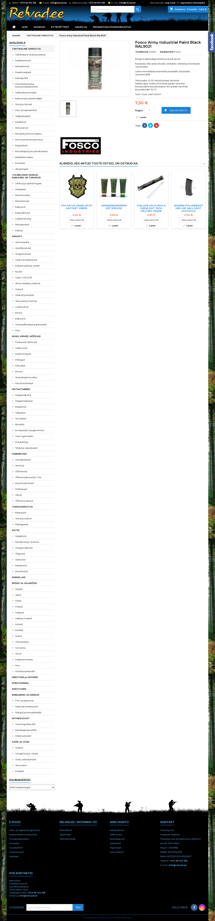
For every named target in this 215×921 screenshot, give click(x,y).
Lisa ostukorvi (175, 110)
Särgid (19, 589)
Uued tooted (16, 852)
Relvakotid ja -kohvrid (27, 542)
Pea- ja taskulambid (26, 110)
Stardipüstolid (23, 459)
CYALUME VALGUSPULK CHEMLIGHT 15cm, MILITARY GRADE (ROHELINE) (151, 209)
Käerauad (20, 512)
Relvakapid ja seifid (25, 730)
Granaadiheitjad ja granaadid (31, 324)
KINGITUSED (19, 689)
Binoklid (19, 424)
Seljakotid (20, 536)
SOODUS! (39, 27)
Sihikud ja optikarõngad (28, 183)
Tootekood (141, 51)
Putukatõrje (21, 442)
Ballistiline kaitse (24, 157)
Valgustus (20, 412)
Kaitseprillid (21, 78)
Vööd (18, 653)
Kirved (18, 371)
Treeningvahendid (25, 724)
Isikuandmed (117, 830)
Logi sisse (170, 3)
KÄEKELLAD (19, 577)
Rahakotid (21, 565)
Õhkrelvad (21, 471)
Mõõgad (20, 359)
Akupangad (21, 169)
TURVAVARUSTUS (22, 506)
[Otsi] (116, 9)
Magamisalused (23, 401)
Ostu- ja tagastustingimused (24, 830)
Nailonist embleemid (26, 706)
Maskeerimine (23, 60)
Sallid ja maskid (23, 618)
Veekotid (20, 559)
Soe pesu (20, 647)
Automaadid (22, 242)
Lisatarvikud (21, 306)
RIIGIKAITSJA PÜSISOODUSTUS (112, 27)
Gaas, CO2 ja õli (23, 277)
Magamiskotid (23, 395)
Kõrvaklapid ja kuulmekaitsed (31, 151)
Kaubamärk (167, 51)
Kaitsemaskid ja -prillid (27, 265)
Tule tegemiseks (24, 436)
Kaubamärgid (20, 780)
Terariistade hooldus (26, 377)
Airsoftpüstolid (23, 248)
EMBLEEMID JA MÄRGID (25, 694)
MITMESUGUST (21, 718)
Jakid (18, 595)
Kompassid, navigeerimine (29, 430)
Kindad (19, 630)
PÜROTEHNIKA (20, 683)
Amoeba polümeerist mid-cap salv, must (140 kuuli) (188, 208)
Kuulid (18, 271)
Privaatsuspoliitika (19, 839)
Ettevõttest (60, 27)
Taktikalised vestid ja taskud (30, 54)
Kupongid (115, 847)
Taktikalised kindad (25, 92)
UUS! (25, 27)
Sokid (18, 636)
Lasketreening (23, 218)
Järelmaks (65, 834)
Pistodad (20, 365)
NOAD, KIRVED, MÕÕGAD (26, 336)
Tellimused (116, 834)
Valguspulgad (22, 116)
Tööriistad (20, 418)
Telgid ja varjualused (26, 448)
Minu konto (119, 822)
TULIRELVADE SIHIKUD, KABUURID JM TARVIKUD (26, 176)
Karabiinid (20, 122)
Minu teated (116, 852)
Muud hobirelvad (24, 483)
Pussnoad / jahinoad (26, 342)
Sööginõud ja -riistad (26, 753)
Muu (17, 330)
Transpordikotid (23, 547)
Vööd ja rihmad (23, 104)
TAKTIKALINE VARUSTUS (26, 48)
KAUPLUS (81, 27)
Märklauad (21, 489)
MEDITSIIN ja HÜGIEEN (25, 677)
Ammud (19, 465)
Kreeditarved (117, 839)
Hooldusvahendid (25, 671)
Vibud (18, 495)
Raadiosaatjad (23, 72)
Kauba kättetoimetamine (23, 834)
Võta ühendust (67, 839)
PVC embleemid (24, 700)
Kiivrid (18, 312)
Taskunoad (21, 348)
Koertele (20, 163)
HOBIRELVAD (19, 453)
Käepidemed (22, 212)
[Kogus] (149, 110)
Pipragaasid (21, 524)
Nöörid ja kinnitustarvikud (29, 139)
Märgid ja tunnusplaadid (28, 712)
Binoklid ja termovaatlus (28, 133)
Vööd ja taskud (23, 518)
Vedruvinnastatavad (26, 259)
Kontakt (167, 822)
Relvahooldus (22, 195)
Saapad (19, 612)
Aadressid (115, 843)
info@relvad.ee (58, 3)
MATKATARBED (21, 389)
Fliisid (18, 600)
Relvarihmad (22, 66)
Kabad (19, 230)
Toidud (19, 747)
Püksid (19, 606)
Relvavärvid (21, 127)
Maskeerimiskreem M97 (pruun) (114, 207)
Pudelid (19, 771)
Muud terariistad (24, 383)
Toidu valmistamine (25, 759)
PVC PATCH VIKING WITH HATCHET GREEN (76, 207)
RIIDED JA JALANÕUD (24, 583)
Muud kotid (21, 571)
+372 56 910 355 (28, 3)
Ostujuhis (14, 843)
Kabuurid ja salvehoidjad (28, 98)
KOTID (15, 530)
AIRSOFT (17, 236)
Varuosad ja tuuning (26, 301)
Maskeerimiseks (24, 659)
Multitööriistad (23, 354)
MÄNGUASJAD (23, 736)
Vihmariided (22, 642)
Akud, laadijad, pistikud (27, 283)
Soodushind (15, 847)
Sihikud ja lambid (24, 295)
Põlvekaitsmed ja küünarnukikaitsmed (26, 85)
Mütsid (19, 624)
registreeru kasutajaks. (192, 3)
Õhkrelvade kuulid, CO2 (28, 477)
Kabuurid (20, 207)
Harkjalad (20, 189)
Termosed (20, 765)
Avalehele (17, 43)
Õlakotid (20, 553)
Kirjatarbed (21, 145)
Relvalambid (22, 224)
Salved (19, 289)
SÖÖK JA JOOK (20, 741)
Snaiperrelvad (23, 254)
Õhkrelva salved (24, 500)
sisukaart (14, 856)
